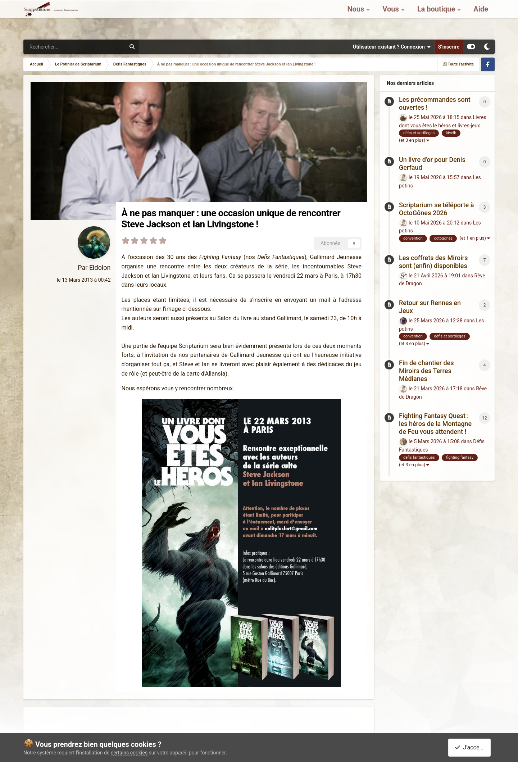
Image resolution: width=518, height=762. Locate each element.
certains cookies (129, 753)
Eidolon (100, 267)
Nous (356, 18)
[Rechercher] (50, 47)
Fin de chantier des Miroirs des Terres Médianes (426, 370)
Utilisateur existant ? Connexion (392, 47)
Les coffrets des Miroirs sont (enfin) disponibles (433, 261)
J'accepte (471, 747)
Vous (391, 18)
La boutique (437, 18)
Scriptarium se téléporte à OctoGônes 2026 (436, 209)
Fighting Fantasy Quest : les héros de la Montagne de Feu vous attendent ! (435, 423)
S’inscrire (448, 47)
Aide (480, 18)
